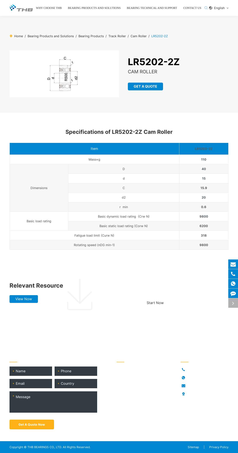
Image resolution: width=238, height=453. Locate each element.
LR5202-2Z (159, 36)
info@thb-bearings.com (204, 386)
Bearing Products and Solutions (94, 8)
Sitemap (193, 447)
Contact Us (192, 8)
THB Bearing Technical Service (139, 401)
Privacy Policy (218, 447)
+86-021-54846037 (202, 370)
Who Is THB (125, 382)
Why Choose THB (49, 8)
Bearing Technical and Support (152, 8)
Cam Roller (139, 36)
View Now (23, 299)
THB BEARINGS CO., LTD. (44, 447)
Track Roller (117, 36)
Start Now (155, 303)
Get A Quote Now (31, 424)
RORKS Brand (126, 388)
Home (18, 36)
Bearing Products (91, 36)
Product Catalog (129, 407)
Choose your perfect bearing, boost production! (182, 285)
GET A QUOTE (145, 86)
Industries (124, 376)
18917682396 (197, 378)
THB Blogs (124, 394)
